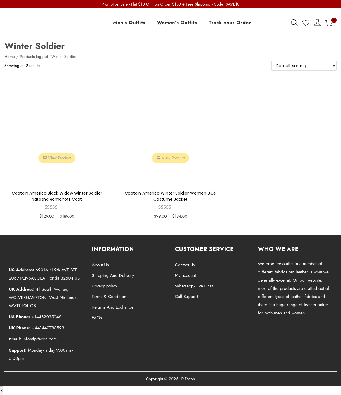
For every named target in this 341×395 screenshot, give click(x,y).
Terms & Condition (109, 296)
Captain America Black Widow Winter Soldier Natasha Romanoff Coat (57, 196)
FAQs (97, 317)
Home (9, 56)
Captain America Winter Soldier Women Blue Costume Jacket (170, 196)
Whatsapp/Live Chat (194, 286)
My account (185, 275)
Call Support (186, 296)
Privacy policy (104, 286)
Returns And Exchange (113, 307)
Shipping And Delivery (113, 275)
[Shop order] (304, 65)
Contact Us (185, 265)
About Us (100, 265)
